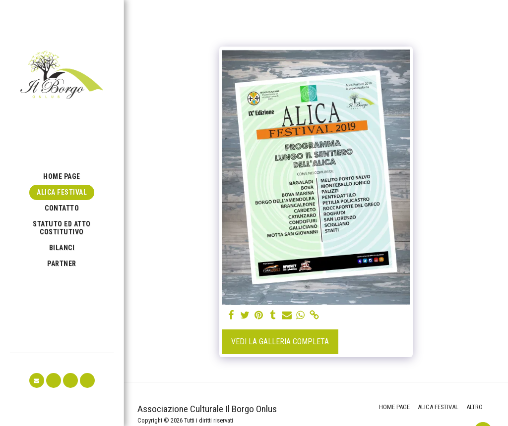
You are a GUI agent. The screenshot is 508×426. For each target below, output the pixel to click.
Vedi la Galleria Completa (280, 341)
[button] (36, 380)
